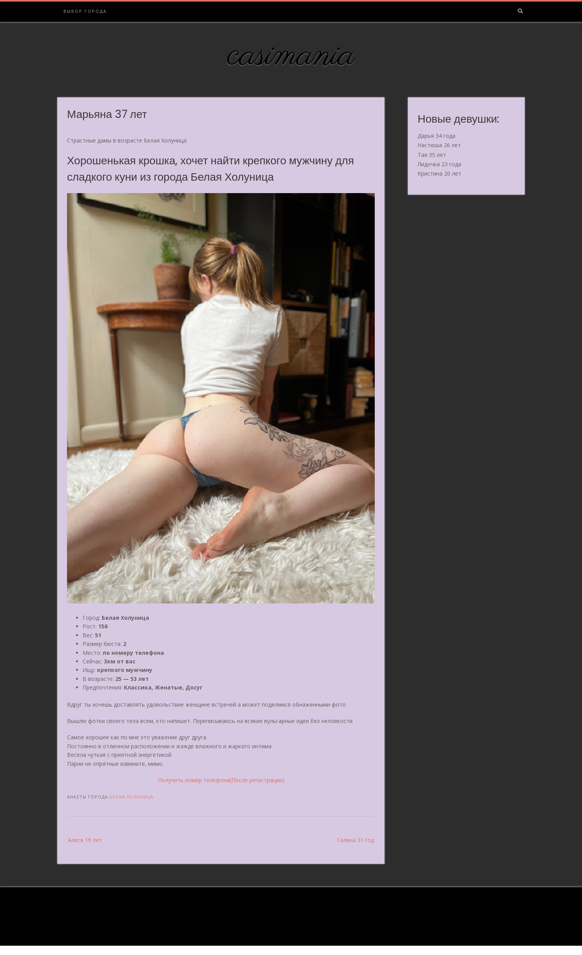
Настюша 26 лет (439, 145)
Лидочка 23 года (439, 164)
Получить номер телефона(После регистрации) (221, 780)
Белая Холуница (131, 797)
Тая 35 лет (432, 154)
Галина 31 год (355, 840)
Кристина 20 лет (439, 173)
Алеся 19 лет (85, 840)
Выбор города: (86, 11)
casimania (291, 55)
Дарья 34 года (436, 135)
